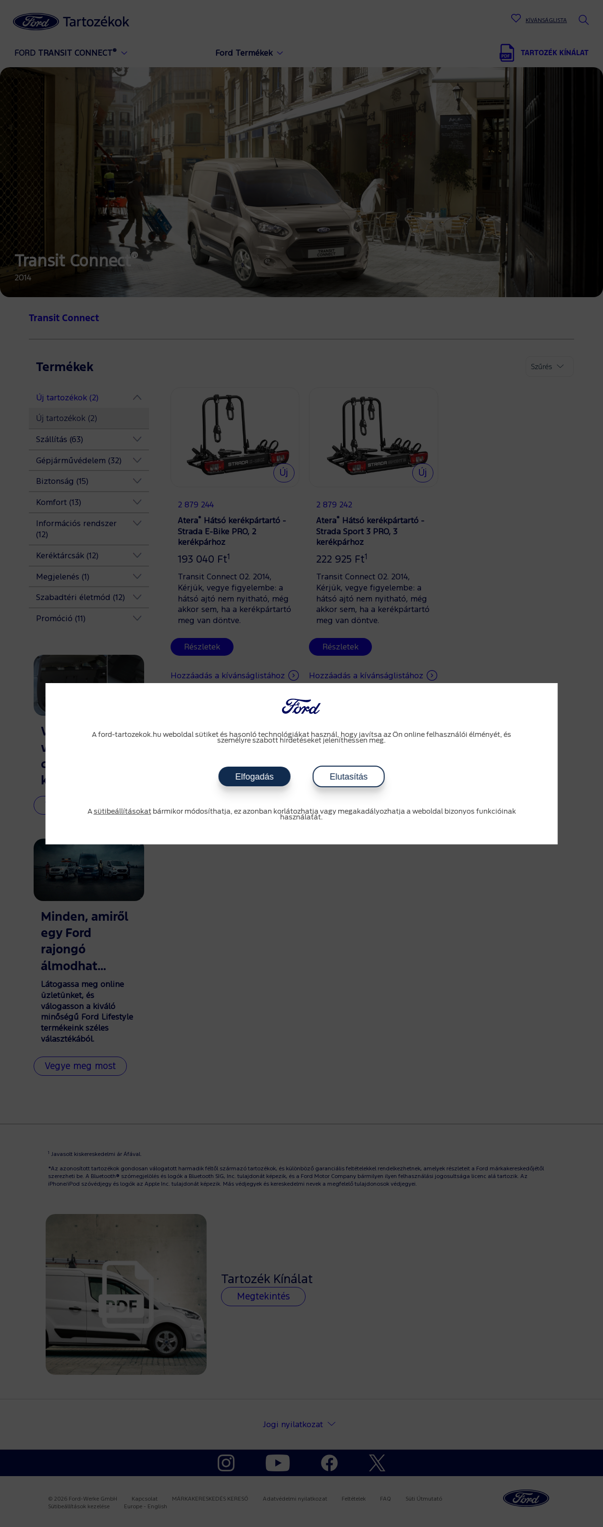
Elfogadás (254, 777)
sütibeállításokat (122, 811)
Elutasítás (349, 777)
